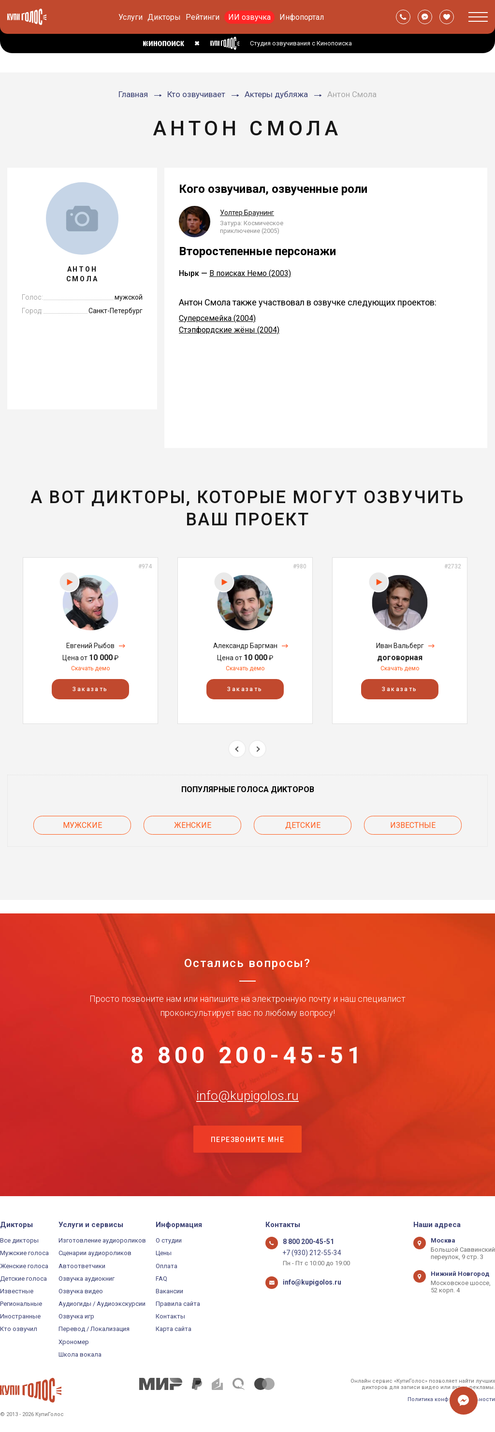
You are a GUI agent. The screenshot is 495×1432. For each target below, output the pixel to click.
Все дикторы (19, 1240)
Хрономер (73, 1341)
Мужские (82, 823)
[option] (90, 640)
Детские (302, 823)
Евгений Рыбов (90, 646)
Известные (413, 823)
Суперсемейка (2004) (217, 318)
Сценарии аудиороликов (94, 1253)
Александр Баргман (245, 646)
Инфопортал (301, 17)
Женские (192, 823)
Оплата (166, 1266)
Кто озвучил (18, 1328)
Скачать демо (90, 668)
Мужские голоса (24, 1253)
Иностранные (20, 1316)
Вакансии (169, 1291)
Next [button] (257, 749)
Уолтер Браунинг (247, 213)
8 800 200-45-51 (247, 1042)
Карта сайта (173, 1328)
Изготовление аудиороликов (102, 1240)
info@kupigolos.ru (247, 1090)
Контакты (170, 1316)
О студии (169, 1240)
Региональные (21, 1303)
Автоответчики (81, 1266)
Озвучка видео (80, 1291)
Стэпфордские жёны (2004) (229, 329)
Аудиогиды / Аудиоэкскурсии (102, 1303)
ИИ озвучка (249, 17)
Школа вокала (80, 1354)
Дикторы (164, 17)
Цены (164, 1253)
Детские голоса (23, 1278)
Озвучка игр (76, 1316)
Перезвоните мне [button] (247, 1139)
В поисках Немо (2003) (250, 273)
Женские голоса (24, 1266)
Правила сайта (178, 1303)
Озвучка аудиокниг (86, 1278)
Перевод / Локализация (94, 1328)
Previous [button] (237, 749)
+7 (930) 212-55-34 (309, 1253)
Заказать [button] (90, 689)
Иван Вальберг (400, 646)
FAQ (161, 1278)
